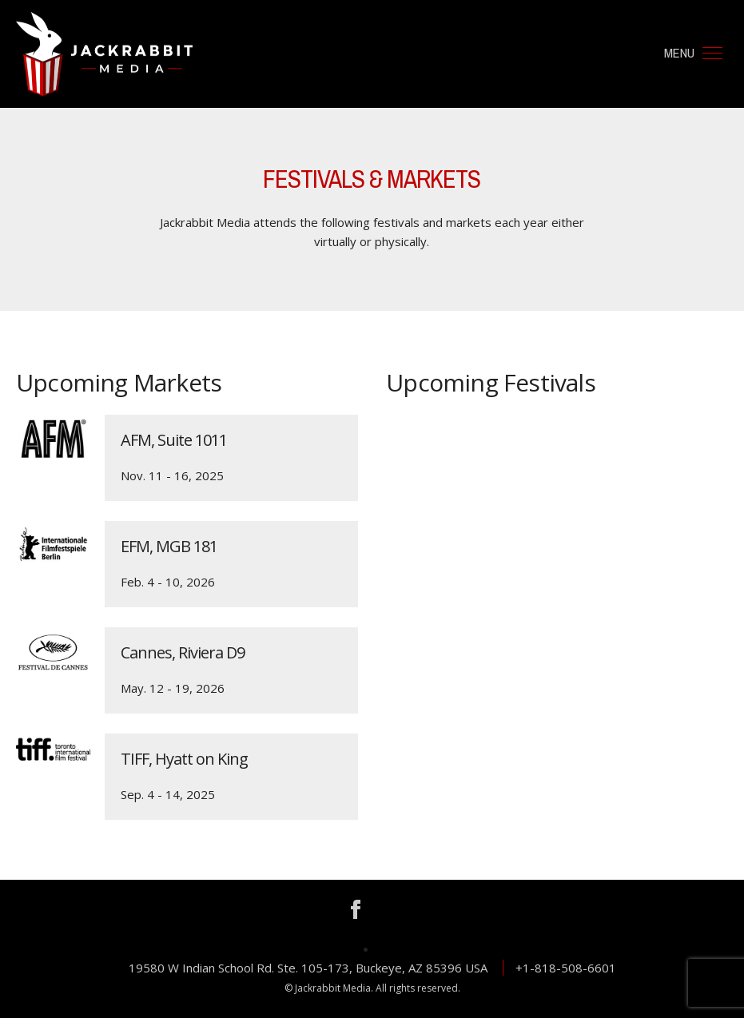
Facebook (355, 909)
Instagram (389, 909)
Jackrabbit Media (104, 54)
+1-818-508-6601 (565, 968)
